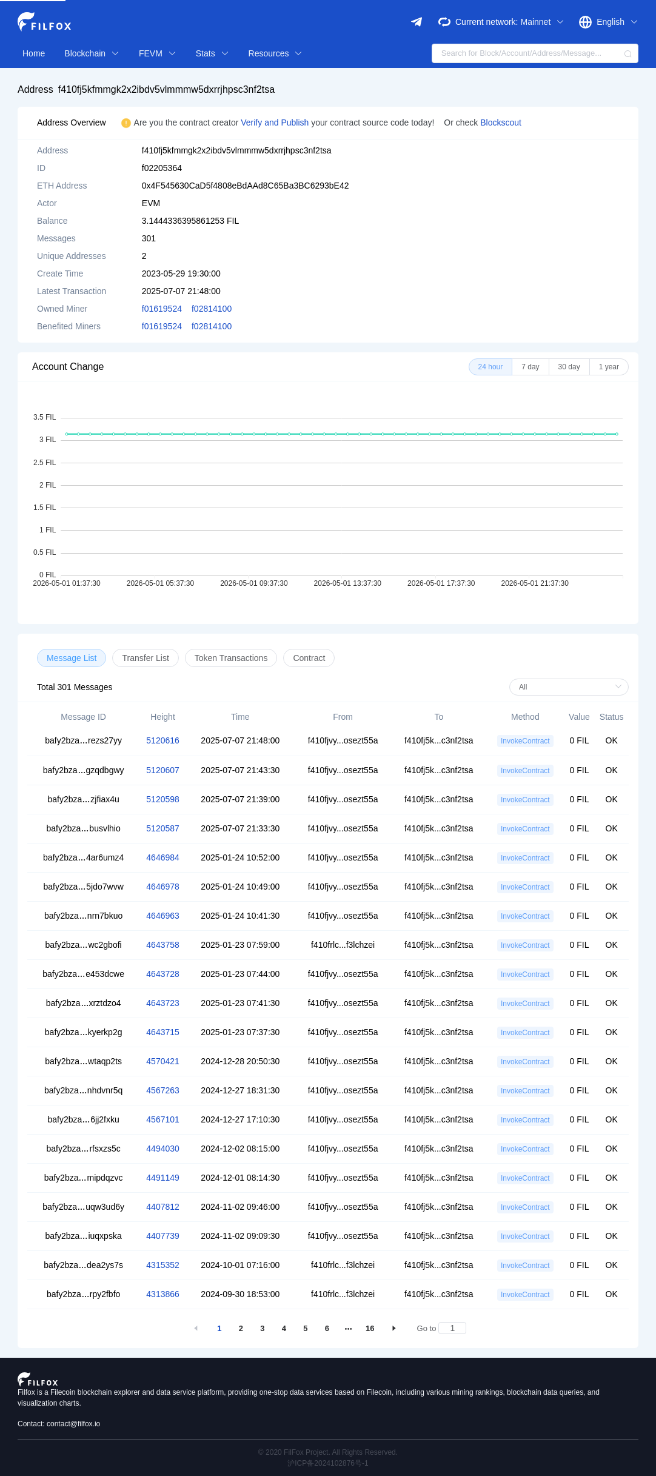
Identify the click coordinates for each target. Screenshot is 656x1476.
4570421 (162, 1061)
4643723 (162, 1003)
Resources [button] (276, 53)
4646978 (162, 886)
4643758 (162, 945)
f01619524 (162, 309)
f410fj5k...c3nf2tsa (439, 740)
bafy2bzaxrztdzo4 (83, 1003)
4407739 (162, 1236)
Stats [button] (212, 53)
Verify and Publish (276, 122)
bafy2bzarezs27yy (83, 740)
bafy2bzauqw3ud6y (83, 1207)
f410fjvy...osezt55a (343, 740)
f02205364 (162, 168)
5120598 (162, 799)
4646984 (162, 857)
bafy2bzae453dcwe (83, 974)
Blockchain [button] (91, 53)
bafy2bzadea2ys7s (83, 1265)
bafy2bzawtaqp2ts (83, 1061)
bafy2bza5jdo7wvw (83, 886)
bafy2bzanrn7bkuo (83, 916)
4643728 (162, 974)
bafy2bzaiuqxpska (83, 1236)
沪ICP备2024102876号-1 (327, 1463)
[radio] (491, 366)
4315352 (162, 1265)
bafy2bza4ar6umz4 (83, 857)
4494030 (162, 1148)
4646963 (162, 916)
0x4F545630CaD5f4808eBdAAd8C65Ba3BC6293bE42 (245, 185)
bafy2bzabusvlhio (84, 828)
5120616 (162, 740)
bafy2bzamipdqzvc (83, 1177)
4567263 (162, 1090)
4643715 (162, 1032)
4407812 (162, 1207)
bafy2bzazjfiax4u (83, 799)
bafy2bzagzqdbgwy (83, 770)
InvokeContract (525, 741)
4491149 (162, 1177)
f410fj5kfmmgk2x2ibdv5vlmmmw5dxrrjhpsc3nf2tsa (166, 89)
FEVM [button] (157, 53)
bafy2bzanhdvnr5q (83, 1090)
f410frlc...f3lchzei (343, 945)
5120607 (162, 770)
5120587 (162, 828)
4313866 (162, 1294)
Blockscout (500, 122)
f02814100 (212, 309)
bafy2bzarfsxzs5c (84, 1148)
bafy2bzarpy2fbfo (83, 1294)
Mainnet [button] (542, 22)
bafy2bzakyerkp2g (83, 1032)
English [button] (617, 22)
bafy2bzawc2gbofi (83, 945)
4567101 (162, 1119)
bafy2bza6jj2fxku (83, 1119)
